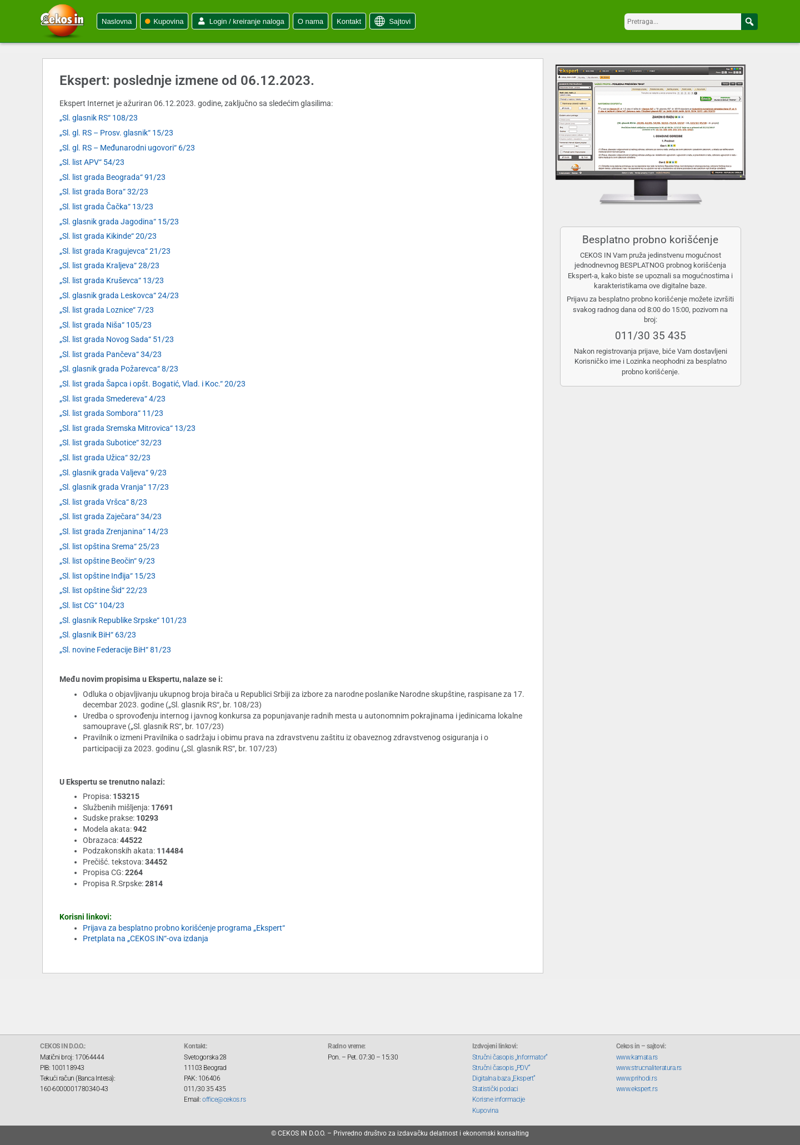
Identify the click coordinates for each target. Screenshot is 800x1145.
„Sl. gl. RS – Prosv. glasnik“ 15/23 (116, 132)
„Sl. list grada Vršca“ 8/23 (103, 502)
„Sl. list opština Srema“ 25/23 (109, 546)
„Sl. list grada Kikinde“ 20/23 (108, 236)
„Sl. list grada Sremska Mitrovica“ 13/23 (127, 428)
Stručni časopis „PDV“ (501, 1068)
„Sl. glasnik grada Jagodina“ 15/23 (119, 221)
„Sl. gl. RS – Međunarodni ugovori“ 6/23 (127, 147)
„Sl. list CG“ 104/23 (91, 605)
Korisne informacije (498, 1099)
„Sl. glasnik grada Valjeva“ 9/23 (113, 472)
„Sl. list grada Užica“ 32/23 (105, 457)
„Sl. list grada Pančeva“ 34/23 (110, 354)
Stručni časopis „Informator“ (510, 1057)
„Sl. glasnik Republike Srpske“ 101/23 (123, 620)
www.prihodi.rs (636, 1078)
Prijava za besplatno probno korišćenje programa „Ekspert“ (184, 927)
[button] (749, 21)
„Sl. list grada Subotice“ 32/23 (110, 442)
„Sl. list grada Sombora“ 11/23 (111, 413)
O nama (310, 21)
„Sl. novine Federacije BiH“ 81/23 (115, 649)
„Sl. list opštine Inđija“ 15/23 (107, 575)
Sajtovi (400, 21)
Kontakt (349, 21)
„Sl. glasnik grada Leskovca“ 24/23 (119, 295)
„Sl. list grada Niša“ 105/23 (105, 324)
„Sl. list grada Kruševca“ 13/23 (111, 280)
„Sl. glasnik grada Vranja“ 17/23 (114, 487)
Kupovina (168, 21)
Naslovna (117, 21)
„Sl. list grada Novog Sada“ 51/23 (116, 339)
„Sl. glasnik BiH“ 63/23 (97, 634)
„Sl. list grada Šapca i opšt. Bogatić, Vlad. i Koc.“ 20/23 (152, 383)
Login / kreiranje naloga (246, 21)
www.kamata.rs (637, 1057)
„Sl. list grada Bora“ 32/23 (103, 191)
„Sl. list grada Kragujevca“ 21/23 (115, 251)
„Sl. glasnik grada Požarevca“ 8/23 (118, 368)
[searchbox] (691, 21)
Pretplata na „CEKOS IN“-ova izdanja (145, 938)
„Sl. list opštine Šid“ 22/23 (103, 590)
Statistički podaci (495, 1089)
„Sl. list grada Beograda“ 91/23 (112, 177)
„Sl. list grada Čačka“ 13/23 (106, 206)
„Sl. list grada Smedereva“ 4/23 (112, 398)
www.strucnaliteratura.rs (649, 1068)
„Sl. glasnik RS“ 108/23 (98, 117)
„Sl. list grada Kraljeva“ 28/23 (109, 265)
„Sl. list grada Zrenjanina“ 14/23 (113, 531)
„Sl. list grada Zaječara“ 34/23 (110, 516)
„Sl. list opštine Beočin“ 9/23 (107, 560)
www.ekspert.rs (637, 1089)
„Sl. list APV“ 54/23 (91, 162)
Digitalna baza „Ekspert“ (504, 1078)
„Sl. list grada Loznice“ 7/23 (106, 309)
